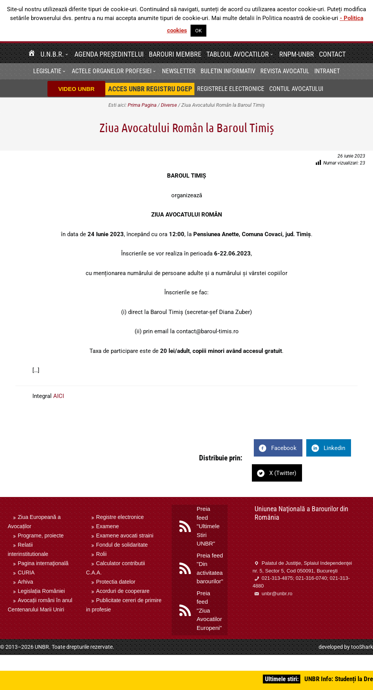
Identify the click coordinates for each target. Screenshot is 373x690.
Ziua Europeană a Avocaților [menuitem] (34, 521)
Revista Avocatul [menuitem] (284, 71)
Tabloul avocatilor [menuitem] (237, 54)
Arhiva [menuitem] (25, 582)
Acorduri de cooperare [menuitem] (123, 591)
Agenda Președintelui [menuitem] (109, 54)
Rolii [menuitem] (101, 554)
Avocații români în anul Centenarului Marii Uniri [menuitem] (40, 605)
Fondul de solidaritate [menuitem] (122, 545)
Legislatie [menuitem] (47, 71)
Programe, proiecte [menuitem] (41, 535)
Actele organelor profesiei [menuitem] (112, 71)
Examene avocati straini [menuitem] (125, 535)
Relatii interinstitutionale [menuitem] (28, 549)
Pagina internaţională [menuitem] (43, 563)
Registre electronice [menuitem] (120, 517)
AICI (58, 396)
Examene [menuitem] (107, 526)
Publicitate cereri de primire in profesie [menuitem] (124, 605)
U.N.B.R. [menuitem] (52, 54)
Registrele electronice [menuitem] (230, 88)
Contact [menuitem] (332, 54)
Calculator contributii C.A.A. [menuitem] (115, 568)
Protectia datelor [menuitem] (115, 582)
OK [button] (198, 31)
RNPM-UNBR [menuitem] (296, 54)
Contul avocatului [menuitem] (296, 88)
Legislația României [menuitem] (41, 591)
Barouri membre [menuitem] (175, 54)
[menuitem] (31, 54)
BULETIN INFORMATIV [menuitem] (228, 71)
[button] (68, 54)
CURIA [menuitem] (26, 572)
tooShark (362, 647)
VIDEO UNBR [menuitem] (76, 89)
